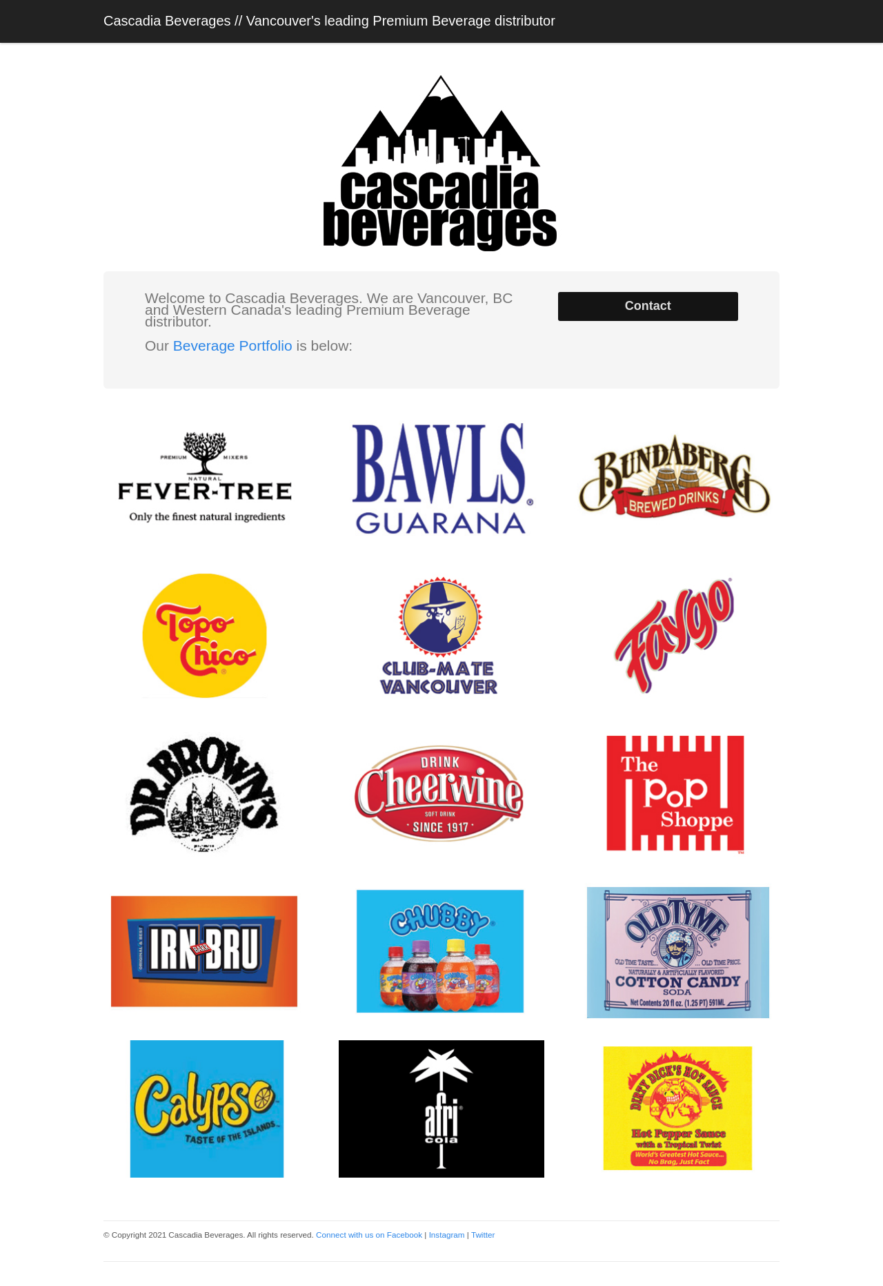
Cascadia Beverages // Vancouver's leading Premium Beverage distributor (329, 20)
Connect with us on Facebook (369, 1234)
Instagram (447, 1234)
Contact (648, 306)
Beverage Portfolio (232, 345)
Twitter (483, 1234)
